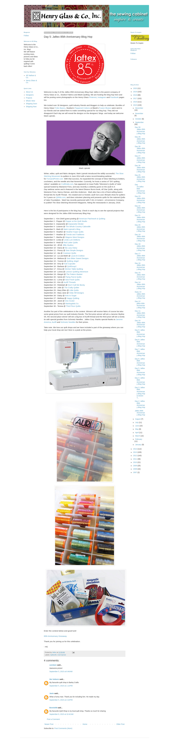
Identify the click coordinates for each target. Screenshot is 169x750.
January (138, 445)
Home (85, 724)
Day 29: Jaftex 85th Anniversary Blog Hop (140, 140)
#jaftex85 (53, 655)
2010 (135, 462)
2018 (135, 95)
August (138, 419)
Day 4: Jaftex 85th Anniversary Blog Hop (140, 381)
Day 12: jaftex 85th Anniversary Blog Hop (140, 304)
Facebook (114, 97)
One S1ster (70, 301)
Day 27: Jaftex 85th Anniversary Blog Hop (140, 159)
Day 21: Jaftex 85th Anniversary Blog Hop (140, 218)
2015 (135, 105)
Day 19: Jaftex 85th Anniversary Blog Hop (140, 238)
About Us (29, 92)
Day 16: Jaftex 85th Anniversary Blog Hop (140, 266)
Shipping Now (31, 107)
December (139, 108)
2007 (135, 472)
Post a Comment (53, 719)
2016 (135, 102)
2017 (135, 98)
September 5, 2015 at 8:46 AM (61, 671)
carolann (53, 665)
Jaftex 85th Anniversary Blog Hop (140, 413)
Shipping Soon (31, 104)
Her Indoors (54, 679)
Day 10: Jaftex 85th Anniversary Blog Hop (140, 324)
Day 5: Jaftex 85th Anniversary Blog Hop (140, 371)
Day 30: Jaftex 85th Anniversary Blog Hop (140, 130)
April (137, 433)
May (137, 429)
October (138, 119)
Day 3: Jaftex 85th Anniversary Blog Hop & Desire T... (140, 393)
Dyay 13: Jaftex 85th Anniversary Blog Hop (140, 295)
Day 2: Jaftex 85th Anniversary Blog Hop (140, 404)
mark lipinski (61, 655)
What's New (30, 101)
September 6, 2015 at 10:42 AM (61, 714)
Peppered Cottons (82, 108)
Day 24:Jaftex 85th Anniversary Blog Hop (140, 189)
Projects (29, 98)
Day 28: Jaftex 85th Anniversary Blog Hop (140, 149)
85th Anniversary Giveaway (55, 636)
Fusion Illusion (105, 108)
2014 (135, 449)
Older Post (120, 724)
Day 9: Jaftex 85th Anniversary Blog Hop (140, 333)
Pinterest (93, 97)
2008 (135, 469)
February (138, 439)
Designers (30, 95)
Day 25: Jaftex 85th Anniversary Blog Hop (140, 178)
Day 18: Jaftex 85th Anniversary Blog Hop (140, 247)
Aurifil (54, 322)
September (139, 122)
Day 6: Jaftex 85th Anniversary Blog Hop (140, 362)
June (137, 426)
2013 (135, 452)
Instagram (102, 97)
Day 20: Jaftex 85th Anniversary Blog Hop (140, 228)
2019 (135, 92)
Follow (26, 36)
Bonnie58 (53, 708)
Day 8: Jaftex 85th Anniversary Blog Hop (140, 343)
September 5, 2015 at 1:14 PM (61, 686)
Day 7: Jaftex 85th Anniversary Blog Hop (140, 352)
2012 (135, 456)
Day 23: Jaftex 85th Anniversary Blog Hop (140, 199)
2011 (135, 459)
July (137, 422)
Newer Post (49, 724)
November (139, 113)
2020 (135, 88)
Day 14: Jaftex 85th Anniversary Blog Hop (140, 285)
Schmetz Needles (68, 322)
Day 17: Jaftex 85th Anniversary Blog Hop (140, 257)
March (138, 436)
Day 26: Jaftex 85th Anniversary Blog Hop (140, 169)
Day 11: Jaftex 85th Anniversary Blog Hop (140, 314)
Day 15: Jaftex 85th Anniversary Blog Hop (140, 276)
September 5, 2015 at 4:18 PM (61, 700)
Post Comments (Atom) (63, 728)
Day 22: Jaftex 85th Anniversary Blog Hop (140, 209)
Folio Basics (60, 108)
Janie (51, 693)
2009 (135, 466)
